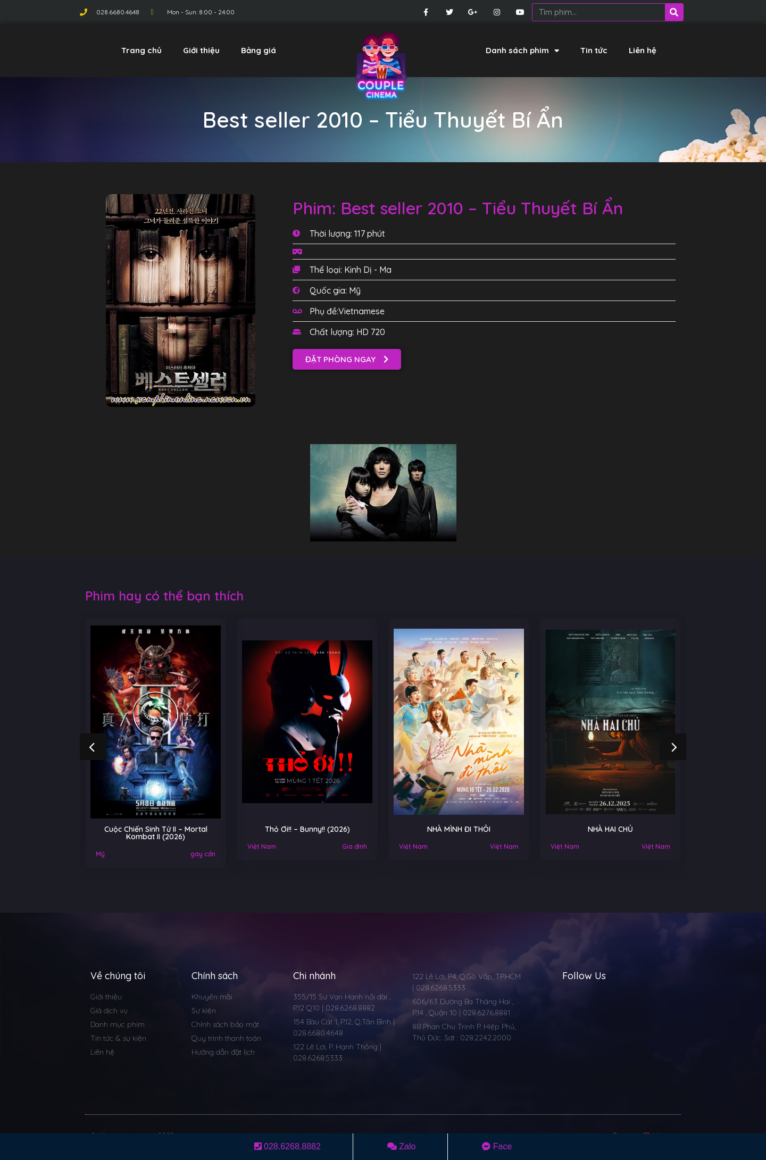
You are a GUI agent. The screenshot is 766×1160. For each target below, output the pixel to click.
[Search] (674, 12)
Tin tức (593, 50)
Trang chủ (141, 50)
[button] (347, 359)
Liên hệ (642, 50)
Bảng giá (258, 50)
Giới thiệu (201, 50)
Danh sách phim (522, 50)
